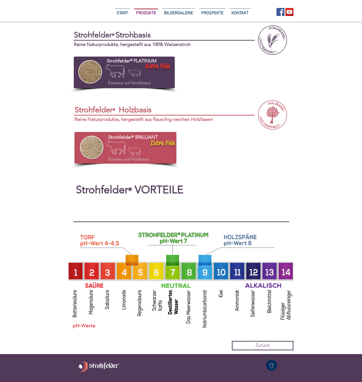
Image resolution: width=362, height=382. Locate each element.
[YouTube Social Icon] (289, 12)
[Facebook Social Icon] (280, 12)
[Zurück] (262, 345)
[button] (244, 196)
